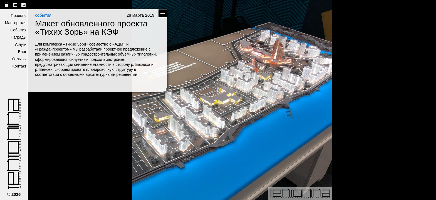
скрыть (162, 13)
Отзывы (19, 59)
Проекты (18, 15)
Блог (22, 51)
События (18, 30)
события (43, 15)
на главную (6, 4)
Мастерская (15, 23)
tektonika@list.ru (15, 4)
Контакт (19, 66)
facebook (23, 4)
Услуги (20, 44)
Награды (18, 37)
